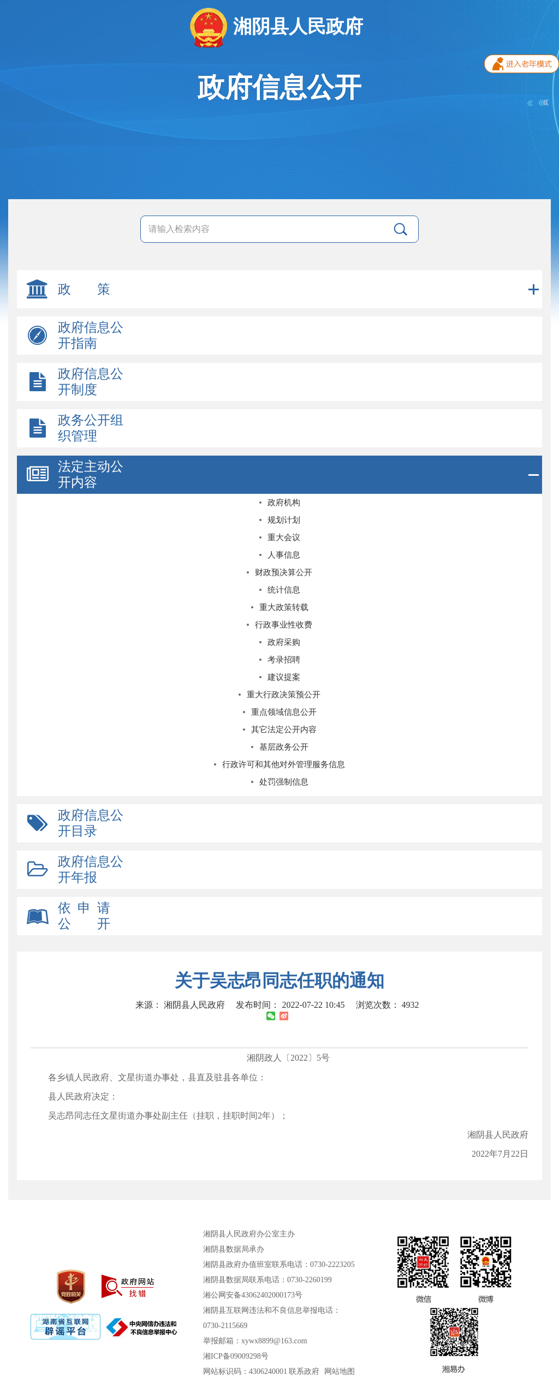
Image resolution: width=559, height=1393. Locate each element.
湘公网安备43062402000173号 (252, 1295)
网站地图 (339, 1371)
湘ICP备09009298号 (236, 1356)
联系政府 (304, 1371)
